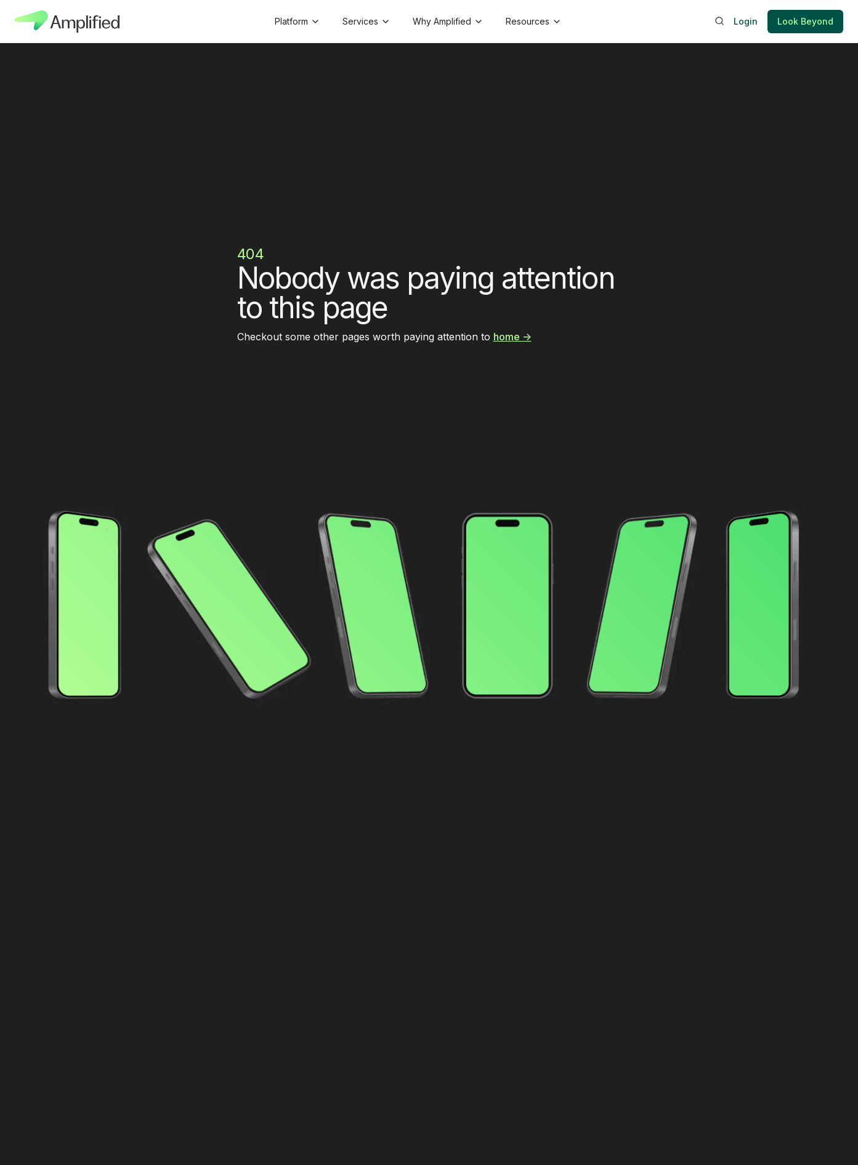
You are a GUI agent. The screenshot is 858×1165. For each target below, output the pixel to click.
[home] (67, 21)
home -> (512, 336)
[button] (296, 21)
